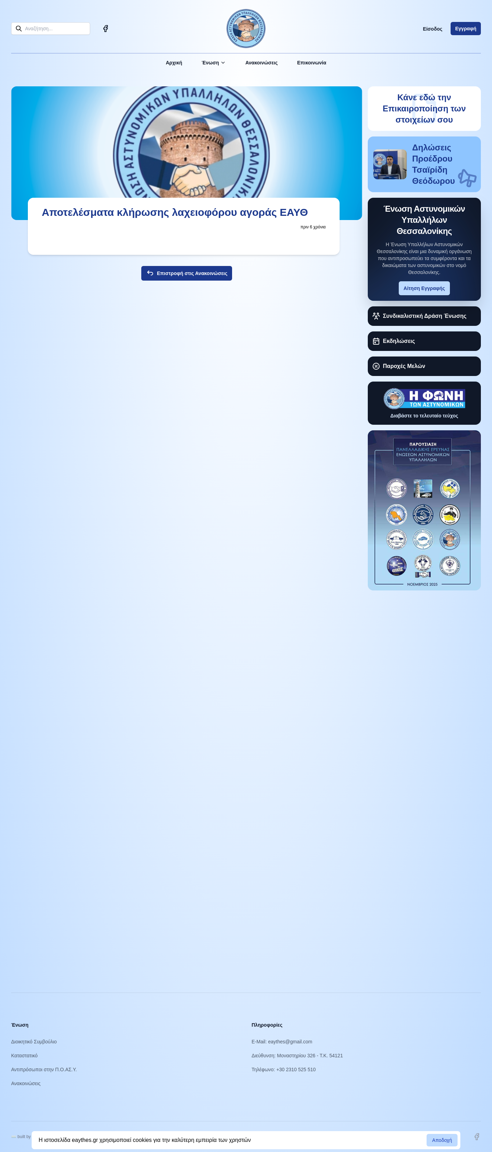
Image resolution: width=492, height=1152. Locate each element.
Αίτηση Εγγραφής (424, 288)
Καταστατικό (24, 1055)
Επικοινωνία (311, 62)
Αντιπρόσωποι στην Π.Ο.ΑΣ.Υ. (44, 1069)
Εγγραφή (465, 28)
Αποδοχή (442, 1140)
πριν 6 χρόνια (313, 227)
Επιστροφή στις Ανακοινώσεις (187, 273)
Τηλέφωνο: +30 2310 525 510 (284, 1069)
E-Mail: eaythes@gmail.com (282, 1041)
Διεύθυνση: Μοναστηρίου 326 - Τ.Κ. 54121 (297, 1055)
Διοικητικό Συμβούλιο (34, 1041)
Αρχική (174, 62)
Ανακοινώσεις (261, 62)
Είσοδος (433, 29)
